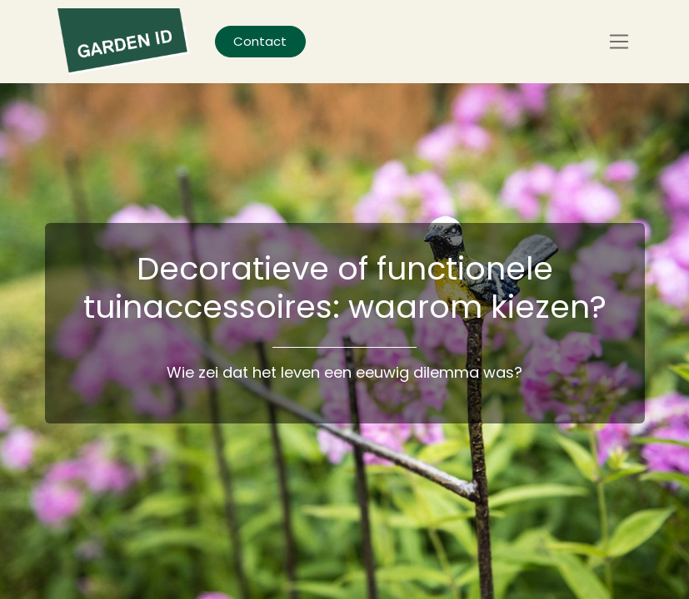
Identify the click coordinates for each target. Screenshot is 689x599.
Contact (260, 41)
